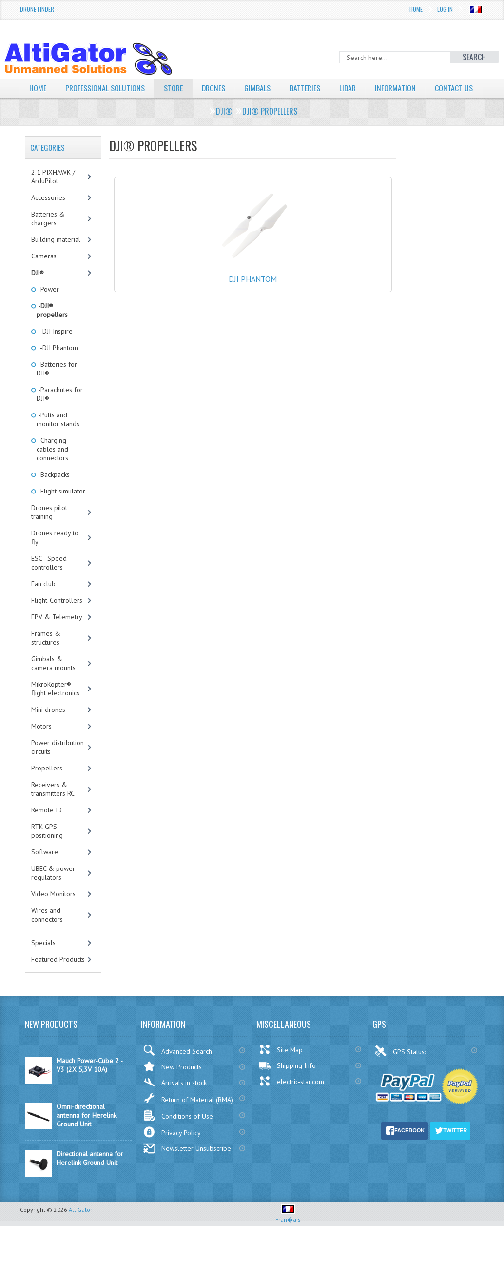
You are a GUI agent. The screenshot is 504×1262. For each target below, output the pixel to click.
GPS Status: (400, 1069)
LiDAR (350, 88)
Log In (445, 9)
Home (416, 9)
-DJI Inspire (55, 349)
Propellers (46, 786)
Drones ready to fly (54, 556)
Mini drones (48, 728)
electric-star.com (291, 1099)
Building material (55, 258)
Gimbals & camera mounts (53, 681)
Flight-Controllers (56, 618)
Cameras (44, 274)
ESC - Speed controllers (49, 581)
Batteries (307, 88)
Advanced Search (177, 1068)
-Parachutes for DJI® (60, 412)
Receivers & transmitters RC (53, 807)
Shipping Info (287, 1084)
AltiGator (80, 1228)
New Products (172, 1085)
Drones (215, 88)
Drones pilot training (49, 530)
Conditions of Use (178, 1134)
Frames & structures (45, 656)
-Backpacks (53, 493)
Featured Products (58, 977)
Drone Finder (37, 9)
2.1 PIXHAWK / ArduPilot (53, 195)
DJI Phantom (252, 287)
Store (174, 88)
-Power (48, 307)
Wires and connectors (47, 933)
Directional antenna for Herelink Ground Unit (90, 1176)
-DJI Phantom (57, 366)
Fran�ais (288, 1234)
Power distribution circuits (57, 765)
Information (399, 88)
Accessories (48, 216)
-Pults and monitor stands (58, 438)
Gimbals (259, 88)
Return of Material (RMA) (188, 1117)
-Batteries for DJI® (57, 387)
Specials (43, 961)
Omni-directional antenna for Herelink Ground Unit (86, 1134)
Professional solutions (105, 88)
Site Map (280, 1068)
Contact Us (48, 107)
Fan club (43, 602)
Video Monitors (53, 912)
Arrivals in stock (175, 1100)
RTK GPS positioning (47, 849)
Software (44, 870)
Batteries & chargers (48, 237)
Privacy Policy (172, 1150)
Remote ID (46, 828)
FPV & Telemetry (56, 635)
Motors (41, 744)
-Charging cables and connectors (52, 467)
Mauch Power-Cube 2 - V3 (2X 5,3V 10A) (89, 1083)
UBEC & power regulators (53, 891)
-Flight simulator (61, 509)
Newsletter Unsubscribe (187, 1167)
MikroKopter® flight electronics (55, 707)
